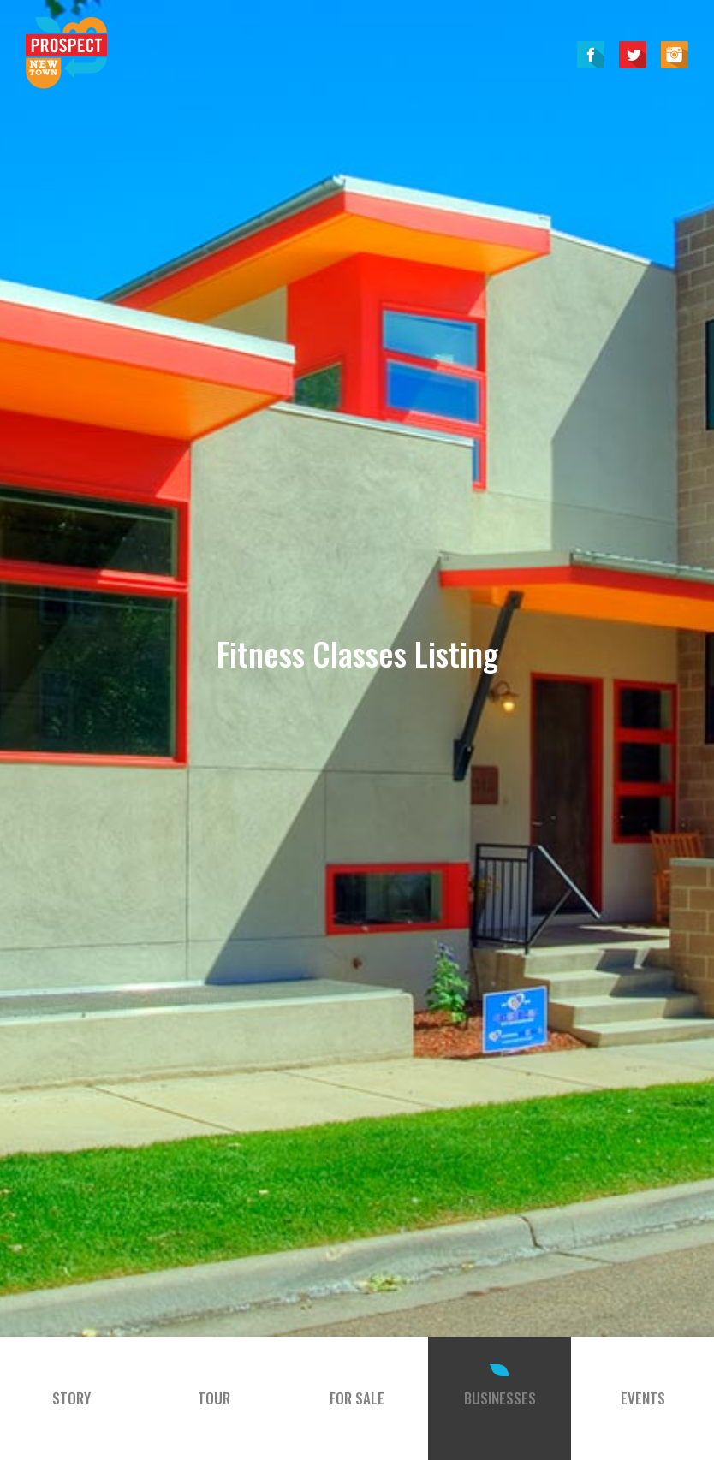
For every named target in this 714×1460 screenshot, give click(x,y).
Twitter (632, 54)
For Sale (357, 1398)
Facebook (590, 54)
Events (643, 1398)
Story (71, 1398)
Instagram (674, 54)
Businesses (500, 1398)
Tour (214, 1398)
